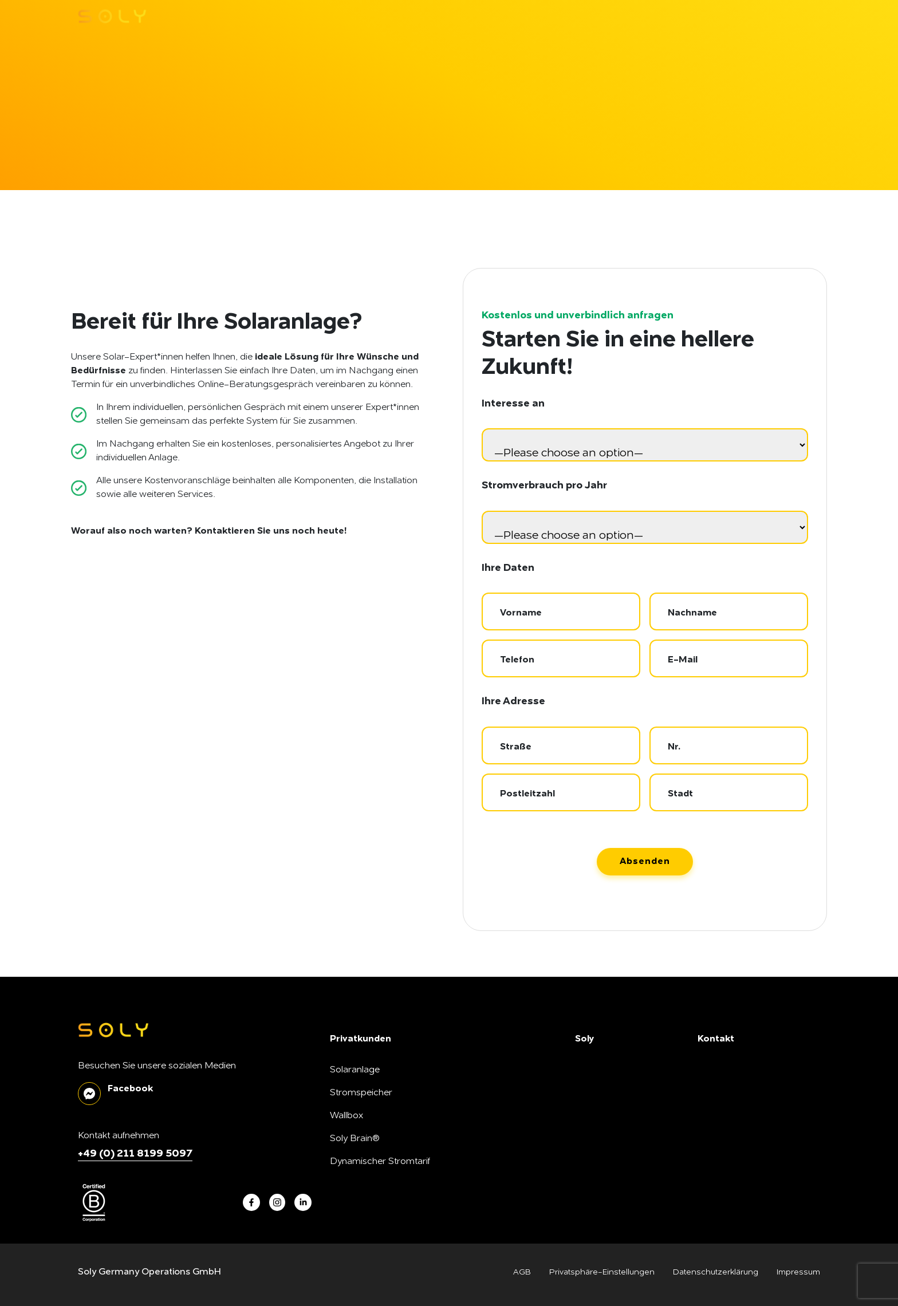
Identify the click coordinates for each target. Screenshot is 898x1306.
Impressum (798, 1272)
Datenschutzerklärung (715, 1272)
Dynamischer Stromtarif (380, 1161)
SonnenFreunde (609, 1161)
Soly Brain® (355, 1138)
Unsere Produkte (610, 1138)
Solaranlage (355, 1070)
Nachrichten (723, 1070)
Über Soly (595, 1070)
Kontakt (714, 1138)
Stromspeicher (361, 1093)
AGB (522, 1272)
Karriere (592, 1115)
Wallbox (346, 1115)
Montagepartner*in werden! (633, 1184)
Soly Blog (718, 1093)
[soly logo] (112, 16)
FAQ (707, 1115)
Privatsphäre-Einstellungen (602, 1272)
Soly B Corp (600, 1093)
